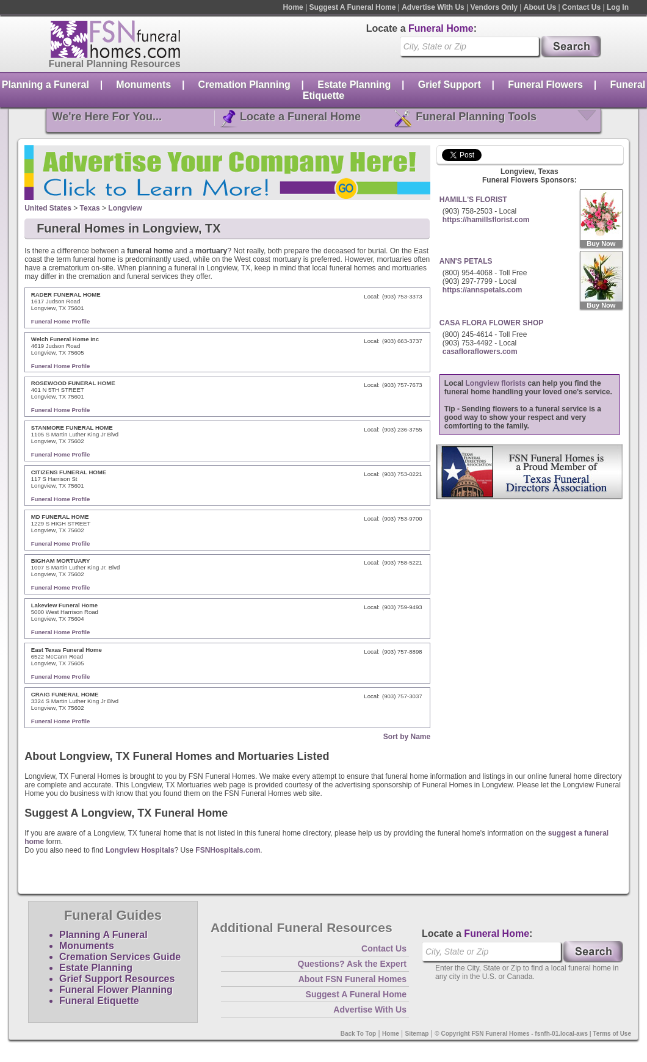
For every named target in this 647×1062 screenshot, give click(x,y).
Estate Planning (354, 84)
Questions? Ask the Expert (352, 964)
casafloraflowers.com (480, 351)
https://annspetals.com (482, 290)
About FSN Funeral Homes (352, 979)
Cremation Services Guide (120, 957)
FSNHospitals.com (227, 850)
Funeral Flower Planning (116, 989)
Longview (125, 208)
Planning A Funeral (103, 935)
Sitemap (417, 1033)
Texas (90, 208)
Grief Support (449, 84)
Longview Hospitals (140, 850)
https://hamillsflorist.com (486, 219)
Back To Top (359, 1033)
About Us (540, 7)
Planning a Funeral (45, 84)
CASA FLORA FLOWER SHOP (491, 323)
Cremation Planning (244, 84)
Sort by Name (406, 736)
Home (293, 7)
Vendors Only (494, 7)
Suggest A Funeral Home (352, 7)
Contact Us (581, 7)
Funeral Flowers (545, 84)
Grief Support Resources (117, 979)
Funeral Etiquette (99, 1000)
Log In (618, 7)
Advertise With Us (433, 7)
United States (47, 208)
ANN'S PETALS (466, 261)
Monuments (143, 84)
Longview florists (496, 383)
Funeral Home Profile (60, 321)
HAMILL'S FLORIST (473, 199)
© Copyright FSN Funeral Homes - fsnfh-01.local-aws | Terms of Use (533, 1033)
